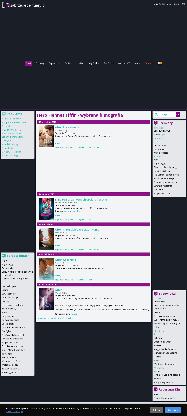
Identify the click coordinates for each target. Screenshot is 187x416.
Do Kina (68, 63)
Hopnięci (8, 126)
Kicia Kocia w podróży (12, 305)
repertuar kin (61, 147)
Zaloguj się (159, 3)
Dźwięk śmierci (9, 293)
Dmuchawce (160, 301)
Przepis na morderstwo (165, 316)
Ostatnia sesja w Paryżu (165, 182)
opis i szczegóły (76, 147)
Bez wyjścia (7, 268)
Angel (4, 260)
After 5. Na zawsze (67, 127)
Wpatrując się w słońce (165, 364)
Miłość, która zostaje (164, 178)
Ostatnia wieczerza (163, 185)
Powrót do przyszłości (12, 338)
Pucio (156, 360)
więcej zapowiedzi (164, 382)
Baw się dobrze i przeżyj (165, 167)
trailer (89, 147)
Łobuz (157, 327)
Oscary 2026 (124, 63)
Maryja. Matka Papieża (165, 349)
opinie (96, 147)
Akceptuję (173, 410)
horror (67, 211)
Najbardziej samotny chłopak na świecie (81, 199)
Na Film (80, 63)
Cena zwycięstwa (162, 130)
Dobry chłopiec (9, 286)
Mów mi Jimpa (160, 134)
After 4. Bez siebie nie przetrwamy (77, 229)
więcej (58, 143)
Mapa (137, 63)
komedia (75, 211)
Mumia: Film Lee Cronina (165, 352)
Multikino (158, 394)
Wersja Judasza (161, 152)
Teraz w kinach (18, 256)
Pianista (157, 356)
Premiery (40, 63)
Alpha (156, 159)
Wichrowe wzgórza (11, 361)
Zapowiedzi (54, 63)
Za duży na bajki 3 (12, 129)
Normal (157, 378)
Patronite (149, 63)
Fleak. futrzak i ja (162, 171)
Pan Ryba (158, 189)
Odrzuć (156, 410)
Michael (157, 371)
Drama (157, 312)
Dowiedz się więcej (15, 411)
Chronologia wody (162, 341)
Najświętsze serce (12, 151)
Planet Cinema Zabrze (164, 398)
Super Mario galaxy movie (166, 319)
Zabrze (161, 114)
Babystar (158, 338)
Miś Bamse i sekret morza (166, 174)
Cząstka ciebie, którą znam (15, 278)
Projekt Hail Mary (162, 193)
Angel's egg (159, 163)
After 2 (59, 290)
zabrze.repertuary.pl (28, 5)
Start (28, 63)
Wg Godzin (94, 63)
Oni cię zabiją (160, 145)
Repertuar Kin (169, 389)
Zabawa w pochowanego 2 (167, 323)
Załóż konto (173, 3)
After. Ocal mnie (65, 259)
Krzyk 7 (7, 140)
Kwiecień (158, 345)
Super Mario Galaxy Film (15, 122)
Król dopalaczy (11, 144)
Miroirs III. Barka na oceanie (167, 374)
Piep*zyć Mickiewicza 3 (13, 335)
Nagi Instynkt (8, 316)
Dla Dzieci (109, 63)
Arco (156, 334)
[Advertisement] (93, 86)
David (156, 141)
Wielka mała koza (10, 364)
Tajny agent (159, 149)
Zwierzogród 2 (9, 372)
